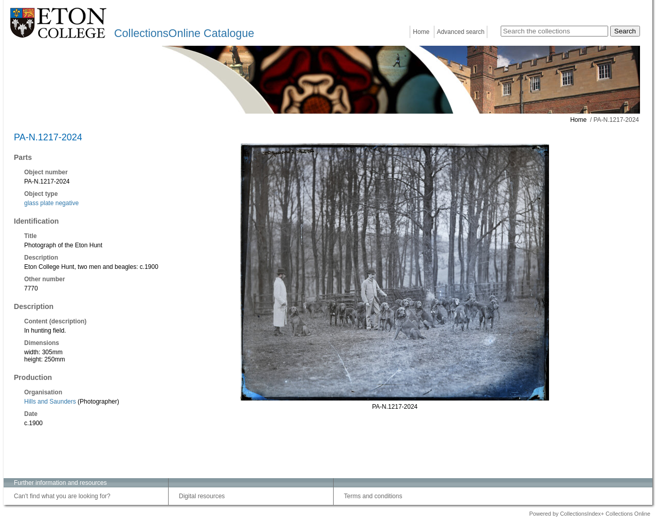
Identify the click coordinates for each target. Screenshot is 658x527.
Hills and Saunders (50, 401)
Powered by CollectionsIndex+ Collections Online (589, 514)
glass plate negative (51, 203)
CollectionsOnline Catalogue (184, 33)
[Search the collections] (554, 31)
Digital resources (202, 496)
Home (421, 31)
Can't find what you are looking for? (62, 496)
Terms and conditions (373, 496)
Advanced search (461, 31)
